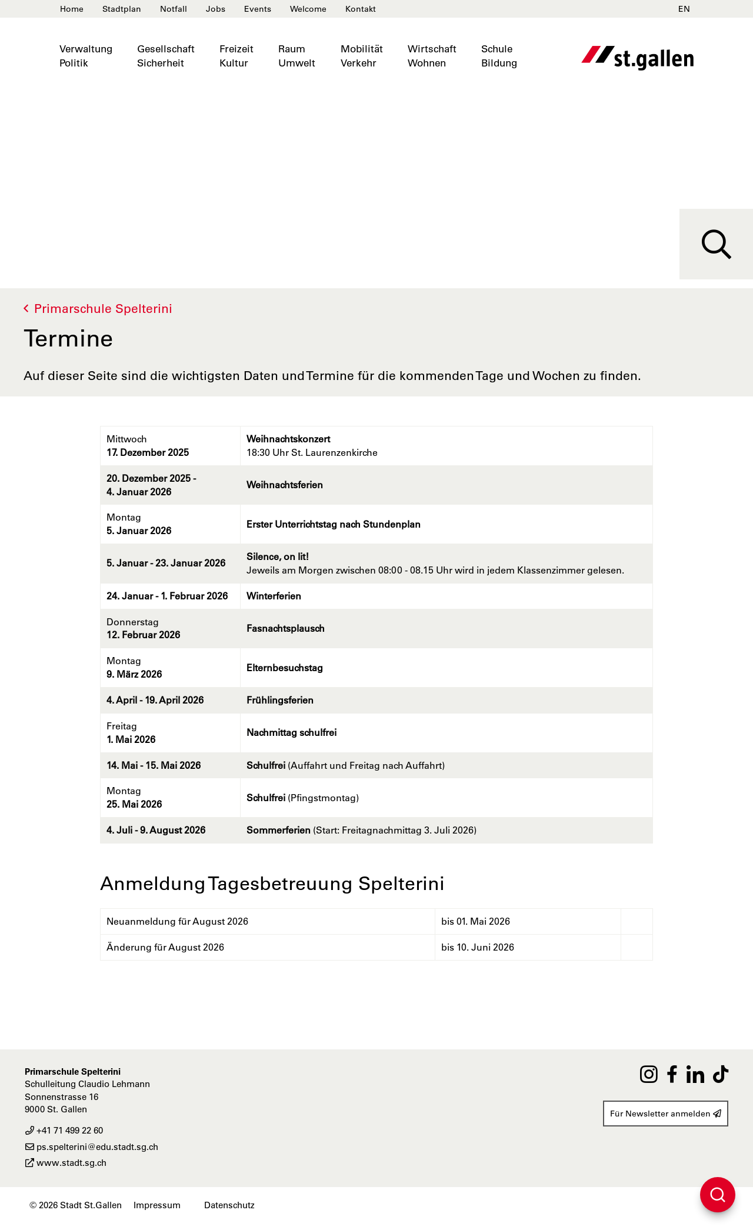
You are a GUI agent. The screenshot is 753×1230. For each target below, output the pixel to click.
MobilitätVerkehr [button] (362, 56)
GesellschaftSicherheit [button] (166, 56)
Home (72, 9)
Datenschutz (229, 1205)
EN (684, 9)
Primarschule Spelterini (103, 308)
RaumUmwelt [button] (296, 56)
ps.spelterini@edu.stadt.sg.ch (91, 1146)
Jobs (215, 9)
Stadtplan (121, 9)
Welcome (308, 9)
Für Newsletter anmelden (665, 1113)
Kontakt (360, 9)
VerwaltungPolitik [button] (85, 56)
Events (257, 9)
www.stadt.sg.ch (65, 1162)
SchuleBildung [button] (499, 56)
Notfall (173, 9)
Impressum (157, 1205)
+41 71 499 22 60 (64, 1130)
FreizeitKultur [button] (236, 56)
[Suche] (716, 244)
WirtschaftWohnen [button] (432, 56)
